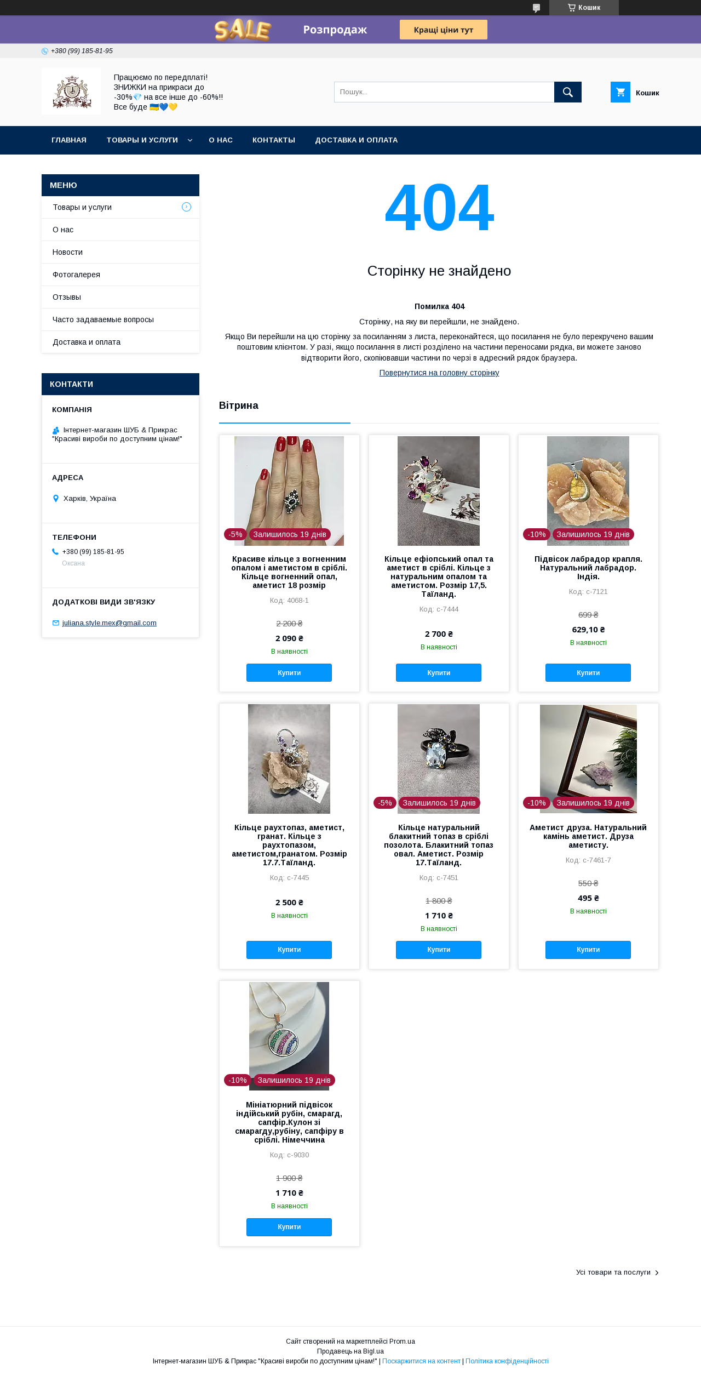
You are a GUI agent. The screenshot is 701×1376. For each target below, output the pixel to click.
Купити (289, 673)
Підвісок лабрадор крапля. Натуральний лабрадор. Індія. (588, 568)
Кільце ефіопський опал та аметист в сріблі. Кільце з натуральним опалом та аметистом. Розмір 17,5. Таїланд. (438, 576)
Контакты (273, 140)
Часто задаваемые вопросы (103, 319)
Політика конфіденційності (507, 1361)
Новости (68, 252)
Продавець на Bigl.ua (350, 1351)
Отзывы (67, 297)
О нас (221, 140)
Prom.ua (402, 1341)
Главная (69, 140)
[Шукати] (568, 92)
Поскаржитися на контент (421, 1361)
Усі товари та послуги (613, 1272)
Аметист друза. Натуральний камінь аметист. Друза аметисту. (588, 836)
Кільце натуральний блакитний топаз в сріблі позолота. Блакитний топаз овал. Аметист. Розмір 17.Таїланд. (438, 845)
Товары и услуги (142, 140)
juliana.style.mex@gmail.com (109, 623)
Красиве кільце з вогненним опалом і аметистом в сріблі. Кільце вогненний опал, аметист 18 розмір (289, 572)
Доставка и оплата (356, 140)
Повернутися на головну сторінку (439, 372)
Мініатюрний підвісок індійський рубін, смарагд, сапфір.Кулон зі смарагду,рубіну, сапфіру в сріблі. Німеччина (289, 1122)
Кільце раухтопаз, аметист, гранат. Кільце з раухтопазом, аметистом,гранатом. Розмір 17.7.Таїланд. (289, 845)
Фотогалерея (76, 274)
